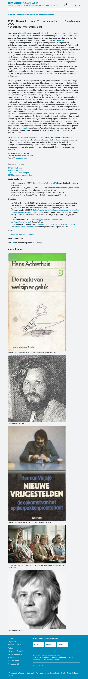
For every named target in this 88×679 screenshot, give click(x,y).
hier (13, 243)
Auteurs (11, 648)
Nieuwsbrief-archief (16, 651)
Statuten (11, 658)
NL (75, 5)
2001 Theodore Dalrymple (18, 173)
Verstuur (62, 645)
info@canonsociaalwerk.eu (49, 655)
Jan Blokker (62, 40)
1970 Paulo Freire (15, 168)
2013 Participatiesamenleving (20, 175)
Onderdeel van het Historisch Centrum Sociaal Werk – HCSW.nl (32, 5)
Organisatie (12, 642)
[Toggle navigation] (44, 10)
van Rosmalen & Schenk (55, 673)
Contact (11, 638)
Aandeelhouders (14, 645)
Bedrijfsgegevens (15, 654)
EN (79, 5)
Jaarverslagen (13, 661)
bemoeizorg (25, 128)
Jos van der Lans (21, 158)
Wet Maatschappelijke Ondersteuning (26, 137)
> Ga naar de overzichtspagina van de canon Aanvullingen (31, 14)
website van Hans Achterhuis (22, 235)
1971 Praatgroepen (15, 170)
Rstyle (10, 675)
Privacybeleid (13, 664)
